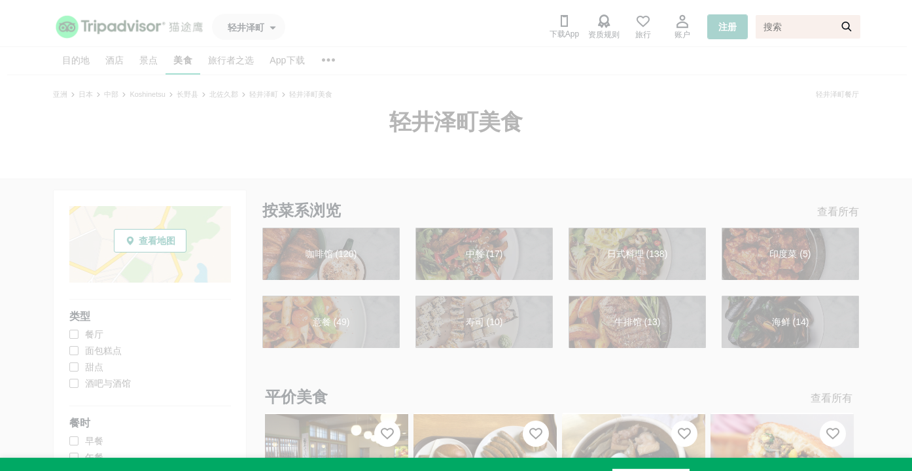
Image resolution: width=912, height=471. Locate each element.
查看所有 (838, 211)
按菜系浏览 (301, 210)
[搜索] (807, 27)
